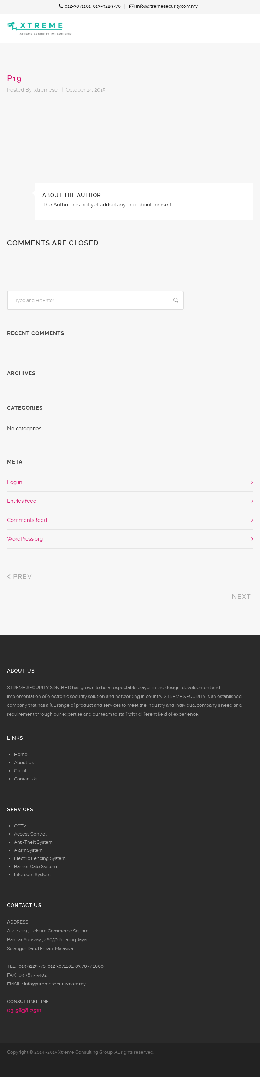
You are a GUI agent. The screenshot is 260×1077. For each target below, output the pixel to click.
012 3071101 (60, 966)
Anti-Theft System (33, 842)
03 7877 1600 (89, 966)
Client (20, 770)
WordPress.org (25, 539)
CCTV (20, 825)
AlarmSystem (28, 850)
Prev (19, 576)
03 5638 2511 (24, 1010)
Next (242, 597)
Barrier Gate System (35, 866)
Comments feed (27, 520)
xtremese (46, 90)
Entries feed (21, 501)
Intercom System (32, 874)
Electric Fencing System (40, 858)
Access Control (30, 834)
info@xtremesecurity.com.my (55, 983)
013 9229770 (32, 966)
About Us (24, 762)
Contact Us (25, 778)
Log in (14, 482)
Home (21, 754)
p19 (14, 78)
